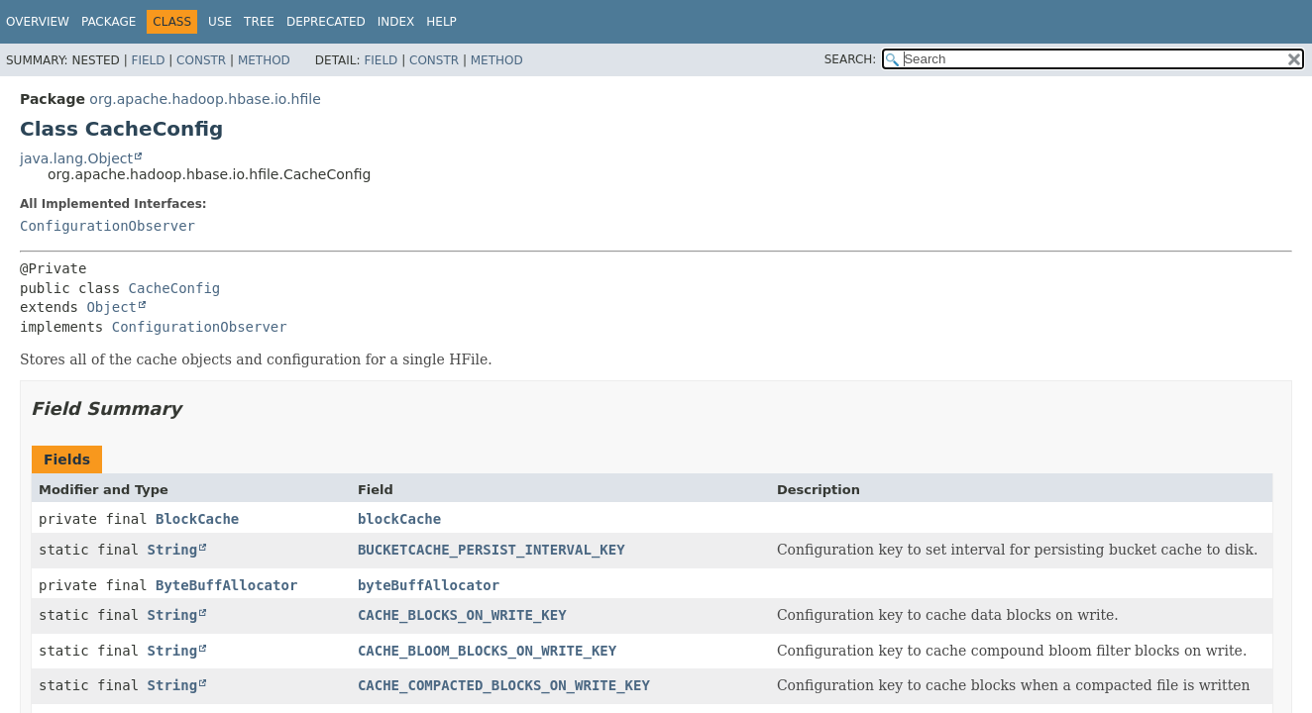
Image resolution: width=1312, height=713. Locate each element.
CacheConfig (175, 288)
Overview (37, 22)
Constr (201, 60)
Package (108, 22)
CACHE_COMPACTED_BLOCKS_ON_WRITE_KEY (504, 685)
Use (220, 22)
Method (264, 60)
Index (396, 22)
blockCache (399, 519)
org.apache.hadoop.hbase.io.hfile (204, 99)
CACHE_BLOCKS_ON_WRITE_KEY (462, 615)
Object (111, 307)
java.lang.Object (76, 158)
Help (441, 22)
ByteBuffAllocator (226, 585)
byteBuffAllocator (428, 585)
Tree (259, 22)
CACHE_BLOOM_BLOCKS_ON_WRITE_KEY (487, 651)
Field (147, 60)
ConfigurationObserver (107, 226)
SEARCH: (850, 59)
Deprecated (326, 22)
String (173, 550)
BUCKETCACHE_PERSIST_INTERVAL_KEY (491, 550)
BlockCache (197, 519)
